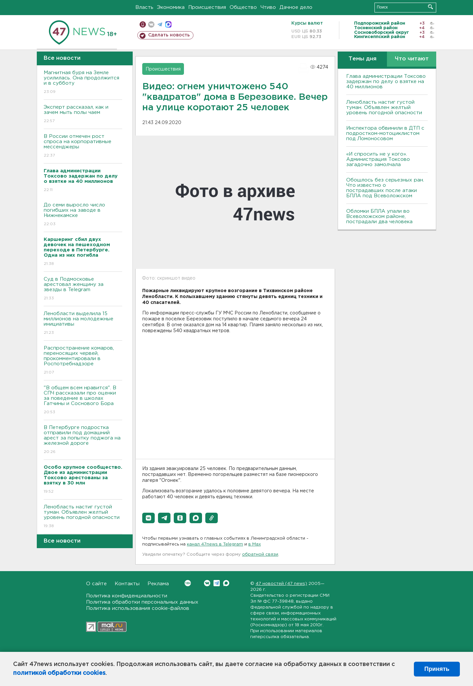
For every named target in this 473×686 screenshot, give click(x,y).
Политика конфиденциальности (126, 596)
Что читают (412, 58)
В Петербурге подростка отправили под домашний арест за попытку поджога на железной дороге (83, 440)
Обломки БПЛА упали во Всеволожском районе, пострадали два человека (379, 216)
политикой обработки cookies (59, 673)
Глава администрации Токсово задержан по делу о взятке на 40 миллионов (386, 81)
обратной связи (260, 554)
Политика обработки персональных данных (142, 602)
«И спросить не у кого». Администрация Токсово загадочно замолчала (378, 159)
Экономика (171, 7)
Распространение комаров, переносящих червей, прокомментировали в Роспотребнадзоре (83, 360)
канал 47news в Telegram (215, 544)
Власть (144, 7)
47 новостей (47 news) (281, 584)
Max (226, 583)
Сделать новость (169, 35)
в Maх (254, 544)
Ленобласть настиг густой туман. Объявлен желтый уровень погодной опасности (83, 517)
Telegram (217, 583)
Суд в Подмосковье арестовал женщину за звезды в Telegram (83, 289)
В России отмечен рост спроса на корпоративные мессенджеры (83, 146)
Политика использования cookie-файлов (137, 608)
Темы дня (362, 58)
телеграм (160, 24)
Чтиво (268, 7)
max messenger (168, 24)
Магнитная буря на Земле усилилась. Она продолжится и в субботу (83, 83)
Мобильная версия (143, 24)
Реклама (158, 584)
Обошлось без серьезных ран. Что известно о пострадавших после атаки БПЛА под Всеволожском (385, 188)
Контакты (127, 584)
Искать (430, 6)
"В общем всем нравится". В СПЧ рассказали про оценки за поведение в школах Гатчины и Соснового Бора (83, 400)
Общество (243, 7)
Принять (436, 669)
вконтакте (151, 24)
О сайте (96, 584)
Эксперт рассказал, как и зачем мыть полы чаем (83, 114)
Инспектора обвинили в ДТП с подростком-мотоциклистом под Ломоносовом (385, 133)
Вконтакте (188, 583)
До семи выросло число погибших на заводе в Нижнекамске (83, 215)
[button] (148, 518)
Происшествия (207, 7)
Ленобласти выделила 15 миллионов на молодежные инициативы (83, 323)
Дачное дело (296, 7)
